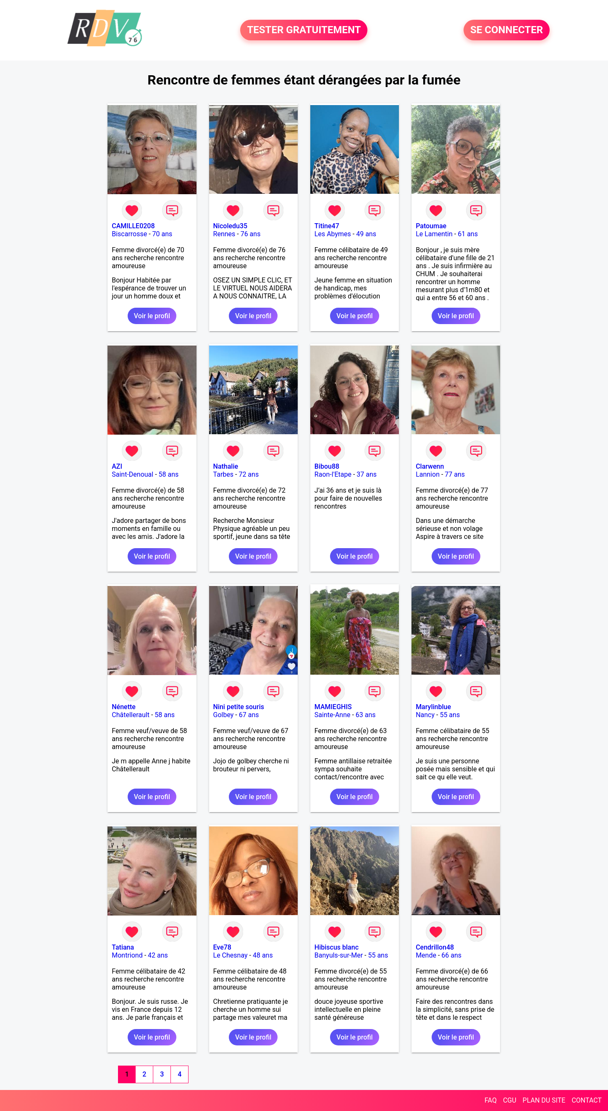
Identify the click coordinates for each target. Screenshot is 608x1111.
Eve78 (222, 947)
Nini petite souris (238, 707)
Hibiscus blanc (336, 947)
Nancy (425, 715)
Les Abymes (332, 234)
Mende (426, 955)
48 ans (263, 955)
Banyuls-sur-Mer (338, 955)
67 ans (249, 715)
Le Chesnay (230, 955)
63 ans (366, 715)
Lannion (428, 474)
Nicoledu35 (230, 226)
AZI (117, 466)
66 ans (451, 955)
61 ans (468, 234)
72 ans (248, 474)
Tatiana (123, 947)
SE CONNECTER (506, 30)
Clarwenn (430, 466)
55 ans (450, 715)
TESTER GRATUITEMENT (304, 30)
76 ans (251, 234)
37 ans (366, 474)
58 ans (169, 474)
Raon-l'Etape (332, 474)
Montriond (127, 955)
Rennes (224, 234)
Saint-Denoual (132, 474)
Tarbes (223, 474)
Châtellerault (130, 715)
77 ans (455, 474)
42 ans (158, 955)
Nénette (124, 707)
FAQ (491, 1100)
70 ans (162, 234)
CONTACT (586, 1100)
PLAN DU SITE (544, 1100)
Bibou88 (326, 466)
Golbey (223, 715)
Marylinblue (433, 707)
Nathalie (225, 466)
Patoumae (431, 226)
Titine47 (326, 226)
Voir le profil (152, 316)
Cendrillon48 (435, 947)
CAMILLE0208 (133, 226)
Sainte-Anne (332, 715)
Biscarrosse (129, 234)
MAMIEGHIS (333, 707)
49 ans (366, 234)
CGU (509, 1100)
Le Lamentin (434, 234)
